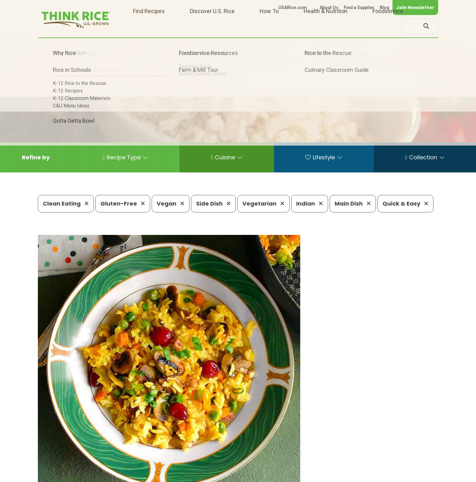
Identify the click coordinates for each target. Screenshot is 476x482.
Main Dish (353, 203)
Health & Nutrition (325, 26)
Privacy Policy (356, 474)
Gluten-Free (122, 203)
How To (269, 26)
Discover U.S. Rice (212, 26)
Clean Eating (66, 203)
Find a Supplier (359, 7)
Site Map (388, 474)
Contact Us (320, 474)
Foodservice (387, 26)
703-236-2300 (137, 455)
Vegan (171, 203)
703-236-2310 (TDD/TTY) (267, 455)
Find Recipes (149, 26)
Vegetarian (263, 203)
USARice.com (292, 7)
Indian (309, 203)
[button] (36, 157)
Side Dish (213, 203)
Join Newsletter (415, 7)
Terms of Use (420, 474)
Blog (384, 7)
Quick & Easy (405, 203)
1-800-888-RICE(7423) (195, 455)
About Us (329, 7)
